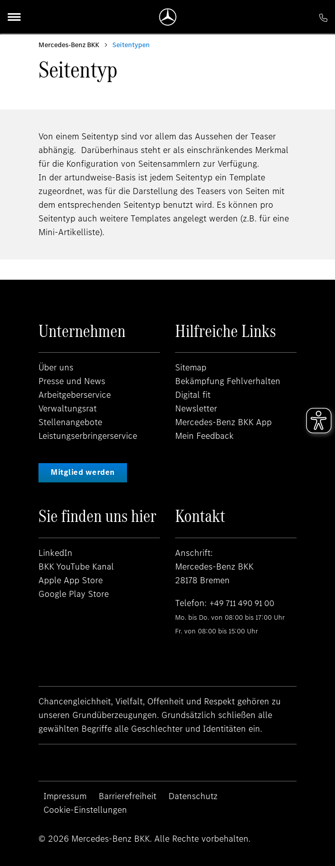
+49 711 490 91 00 (245, 603)
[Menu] (14, 16)
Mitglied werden (83, 472)
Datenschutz (193, 796)
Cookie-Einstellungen (85, 810)
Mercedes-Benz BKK (68, 45)
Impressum (65, 796)
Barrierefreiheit (127, 796)
